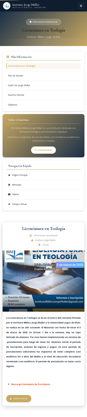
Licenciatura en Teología (21, 65)
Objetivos (12, 104)
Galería (13, 194)
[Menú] (81, 5)
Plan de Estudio (15, 75)
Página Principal (17, 175)
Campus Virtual (17, 204)
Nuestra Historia (16, 94)
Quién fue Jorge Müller (19, 85)
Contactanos (43, 149)
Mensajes (14, 184)
